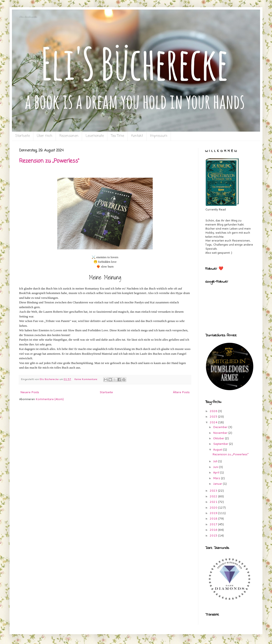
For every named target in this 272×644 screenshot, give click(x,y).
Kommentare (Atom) (50, 399)
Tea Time (117, 136)
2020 (214, 507)
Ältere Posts (181, 392)
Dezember (220, 427)
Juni (216, 467)
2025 (214, 416)
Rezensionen (68, 136)
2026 (214, 411)
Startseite (22, 136)
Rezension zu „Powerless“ (49, 161)
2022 (214, 496)
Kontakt (137, 136)
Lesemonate (95, 136)
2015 (214, 535)
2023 (214, 490)
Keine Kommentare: (86, 379)
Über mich (44, 136)
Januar (218, 484)
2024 (214, 422)
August (218, 449)
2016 (214, 530)
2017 (214, 524)
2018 (214, 518)
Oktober (219, 438)
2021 (214, 502)
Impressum (158, 136)
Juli (215, 461)
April (216, 472)
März (217, 478)
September (221, 444)
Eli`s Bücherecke (28, 17)
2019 (214, 513)
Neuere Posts (29, 392)
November (220, 433)
